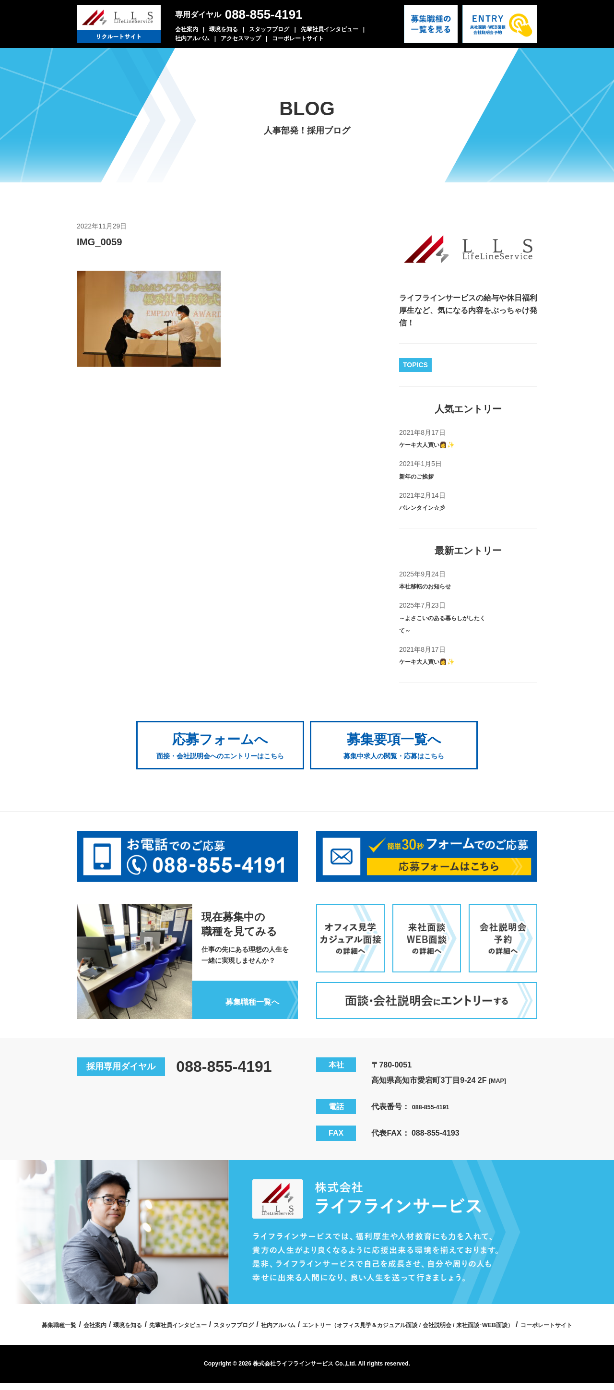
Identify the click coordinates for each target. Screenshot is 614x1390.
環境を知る (223, 29)
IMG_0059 (106, 241)
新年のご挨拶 (422, 476)
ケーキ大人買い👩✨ (435, 444)
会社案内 (186, 29)
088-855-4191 (264, 14)
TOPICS (415, 365)
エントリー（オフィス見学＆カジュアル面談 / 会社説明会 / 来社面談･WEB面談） (269, 1331)
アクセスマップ (241, 38)
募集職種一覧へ (244, 990)
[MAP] (500, 1070)
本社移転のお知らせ (433, 586)
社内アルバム (192, 38)
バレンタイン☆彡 (429, 507)
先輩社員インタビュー (329, 29)
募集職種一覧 (164, 1314)
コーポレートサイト (298, 38)
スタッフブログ (269, 29)
